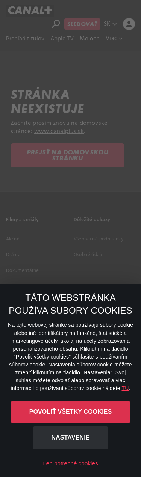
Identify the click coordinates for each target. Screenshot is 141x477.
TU (125, 388)
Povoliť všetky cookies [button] (70, 411)
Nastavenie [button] (70, 437)
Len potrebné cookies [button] (70, 463)
